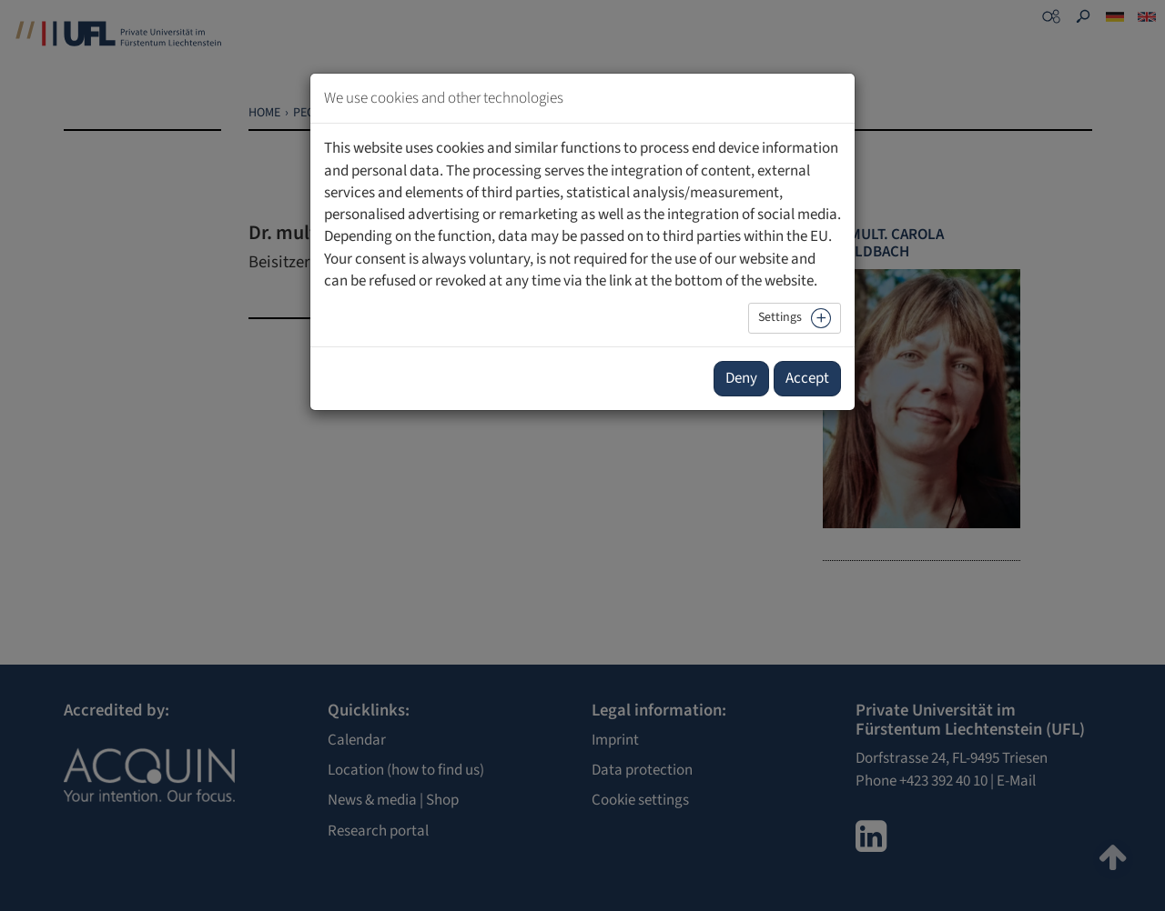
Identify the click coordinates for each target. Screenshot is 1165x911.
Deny (741, 378)
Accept (807, 378)
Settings (780, 317)
